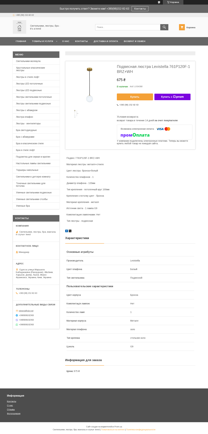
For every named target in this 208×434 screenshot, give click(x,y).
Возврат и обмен (134, 41)
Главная (21, 41)
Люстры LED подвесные (29, 90)
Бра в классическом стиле (30, 143)
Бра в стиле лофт (25, 150)
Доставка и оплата (106, 41)
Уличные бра (23, 206)
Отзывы (11, 409)
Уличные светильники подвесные (34, 192)
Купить (134, 96)
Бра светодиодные (26, 130)
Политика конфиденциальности (140, 429)
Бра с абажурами (25, 136)
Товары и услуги (42, 41)
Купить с (172, 96)
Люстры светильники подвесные (33, 103)
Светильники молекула (28, 61)
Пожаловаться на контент (113, 429)
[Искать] (164, 27)
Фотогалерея (13, 413)
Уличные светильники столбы (32, 199)
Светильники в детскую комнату (33, 176)
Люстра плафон (24, 117)
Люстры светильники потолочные (34, 97)
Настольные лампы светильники (33, 163)
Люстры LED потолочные (29, 83)
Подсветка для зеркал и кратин (33, 156)
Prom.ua (118, 427)
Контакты (140, 8)
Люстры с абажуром (26, 110)
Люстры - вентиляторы (28, 123)
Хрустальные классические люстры (30, 69)
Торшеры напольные (27, 170)
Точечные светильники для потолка (30, 184)
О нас (65, 41)
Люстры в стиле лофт (27, 77)
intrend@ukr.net (26, 311)
